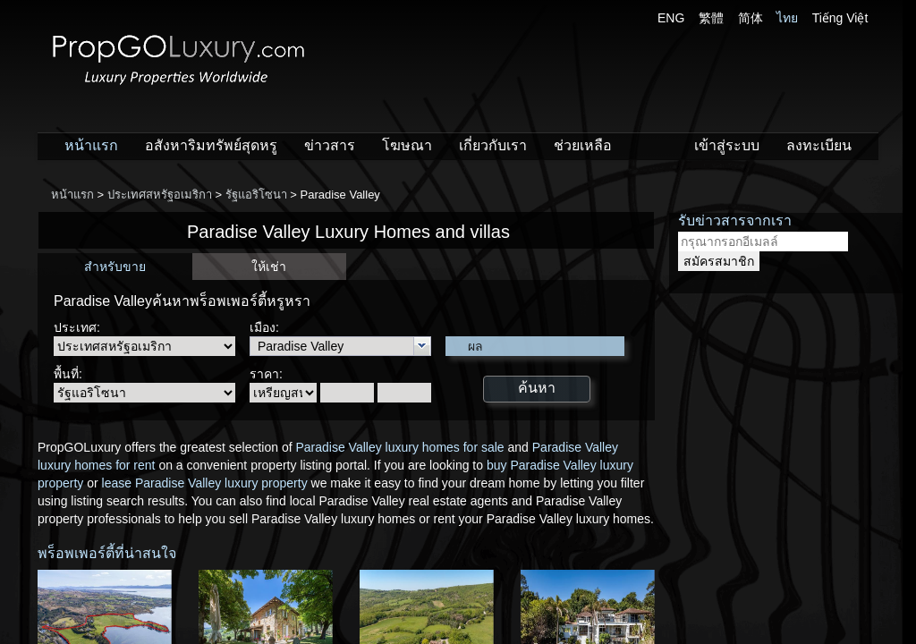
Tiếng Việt (840, 18)
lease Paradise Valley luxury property (205, 483)
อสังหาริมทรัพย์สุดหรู (211, 145)
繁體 (711, 18)
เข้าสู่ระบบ (726, 145)
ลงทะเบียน (819, 145)
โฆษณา (407, 145)
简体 (750, 18)
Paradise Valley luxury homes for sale (399, 447)
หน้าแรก (91, 145)
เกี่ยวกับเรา (493, 145)
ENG (670, 18)
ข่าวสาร (329, 145)
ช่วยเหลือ (583, 145)
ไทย (787, 18)
